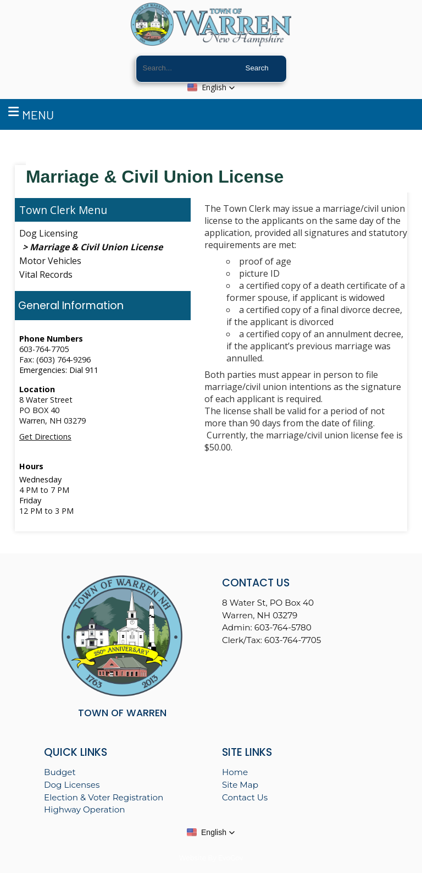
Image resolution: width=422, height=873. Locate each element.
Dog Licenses (71, 784)
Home (235, 772)
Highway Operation (84, 809)
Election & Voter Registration (103, 797)
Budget (60, 772)
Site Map (240, 784)
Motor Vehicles (50, 261)
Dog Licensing (48, 233)
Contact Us (245, 797)
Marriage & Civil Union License (96, 247)
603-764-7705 (44, 349)
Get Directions (45, 436)
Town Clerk (47, 209)
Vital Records (46, 274)
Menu (31, 113)
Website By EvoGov (211, 858)
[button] (211, 87)
